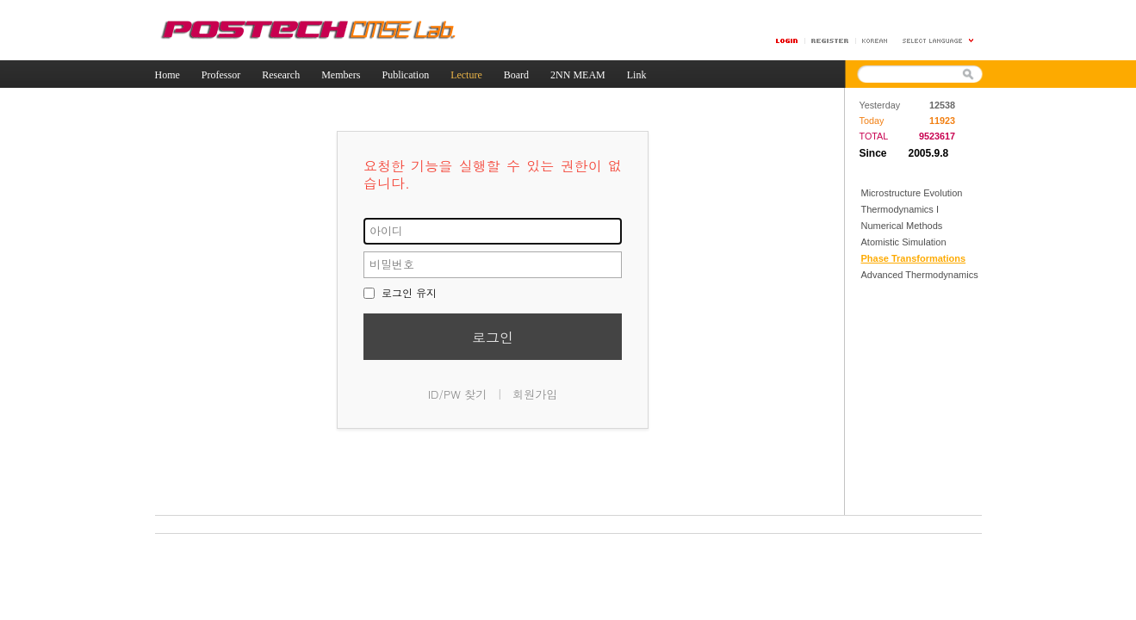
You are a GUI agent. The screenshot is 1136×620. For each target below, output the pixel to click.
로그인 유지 (400, 292)
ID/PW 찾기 (457, 394)
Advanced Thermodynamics (919, 275)
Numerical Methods (902, 225)
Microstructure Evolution (912, 193)
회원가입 (534, 394)
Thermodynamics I (900, 209)
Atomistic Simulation (904, 242)
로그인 (492, 337)
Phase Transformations (913, 258)
